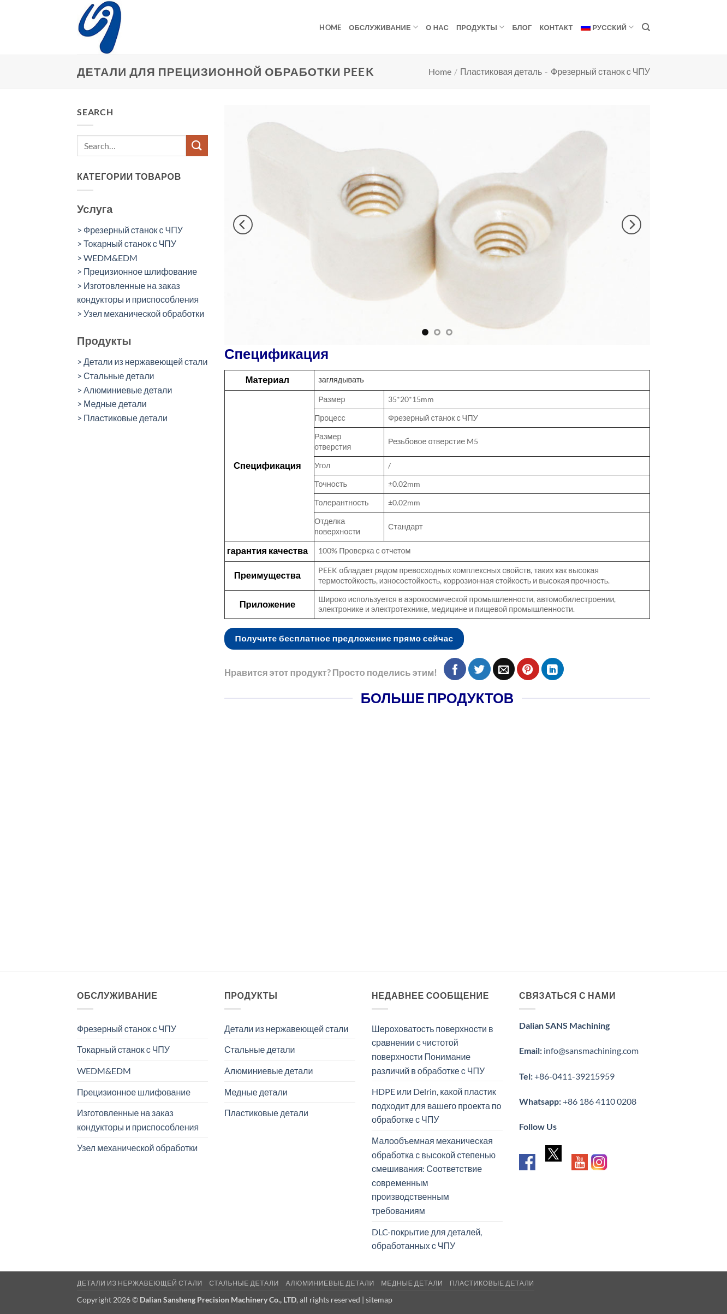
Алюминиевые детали (268, 1070)
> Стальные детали (115, 375)
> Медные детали (112, 403)
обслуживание (383, 27)
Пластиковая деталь (501, 71)
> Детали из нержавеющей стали (142, 361)
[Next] (631, 225)
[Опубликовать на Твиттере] (479, 669)
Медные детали (256, 1092)
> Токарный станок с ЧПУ (126, 243)
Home (330, 27)
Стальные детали (259, 1049)
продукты (480, 27)
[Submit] (197, 145)
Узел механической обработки (137, 1147)
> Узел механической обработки (140, 313)
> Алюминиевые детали (124, 390)
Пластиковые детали (266, 1112)
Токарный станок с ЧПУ (123, 1049)
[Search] (646, 27)
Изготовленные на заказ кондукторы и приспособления (138, 1119)
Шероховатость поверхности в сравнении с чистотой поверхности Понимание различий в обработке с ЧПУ (432, 1049)
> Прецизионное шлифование (137, 271)
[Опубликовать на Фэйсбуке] (455, 669)
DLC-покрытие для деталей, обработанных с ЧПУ (427, 1239)
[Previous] (243, 225)
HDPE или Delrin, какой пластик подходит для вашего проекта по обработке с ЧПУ (436, 1105)
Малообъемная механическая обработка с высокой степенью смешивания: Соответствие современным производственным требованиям (434, 1175)
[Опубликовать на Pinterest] (528, 669)
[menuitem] (607, 27)
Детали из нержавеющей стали (286, 1028)
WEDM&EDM (104, 1070)
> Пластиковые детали (122, 418)
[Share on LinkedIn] (552, 669)
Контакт (556, 27)
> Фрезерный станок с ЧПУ (130, 230)
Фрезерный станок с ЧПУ (600, 71)
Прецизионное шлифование (133, 1092)
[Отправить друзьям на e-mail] (504, 669)
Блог (522, 27)
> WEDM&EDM (107, 257)
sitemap (379, 1299)
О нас (437, 27)
